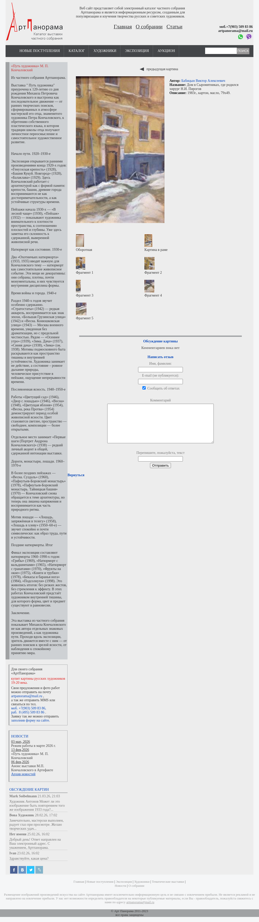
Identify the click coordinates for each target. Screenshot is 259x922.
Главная (123, 27)
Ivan (12, 853)
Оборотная (84, 243)
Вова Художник (21, 815)
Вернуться (76, 483)
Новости (19, 736)
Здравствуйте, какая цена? (29, 858)
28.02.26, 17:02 (46, 815)
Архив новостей (23, 774)
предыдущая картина (159, 69)
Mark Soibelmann (23, 796)
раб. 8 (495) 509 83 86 (27, 712)
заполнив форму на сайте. (30, 720)
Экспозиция (137, 51)
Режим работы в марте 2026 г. (33, 746)
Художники (105, 51)
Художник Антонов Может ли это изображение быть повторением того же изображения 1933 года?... (37, 806)
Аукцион (166, 51)
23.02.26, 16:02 (28, 853)
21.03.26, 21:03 (49, 796)
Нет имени (17, 834)
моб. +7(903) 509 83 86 (28, 708)
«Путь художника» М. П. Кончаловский (30, 756)
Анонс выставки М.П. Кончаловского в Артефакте (32, 768)
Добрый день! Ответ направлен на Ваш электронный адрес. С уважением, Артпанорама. (35, 844)
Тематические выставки (168, 881)
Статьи (174, 27)
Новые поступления (39, 51)
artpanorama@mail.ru (26, 696)
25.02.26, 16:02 (38, 834)
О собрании (149, 27)
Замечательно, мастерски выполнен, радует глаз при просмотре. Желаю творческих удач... (36, 825)
